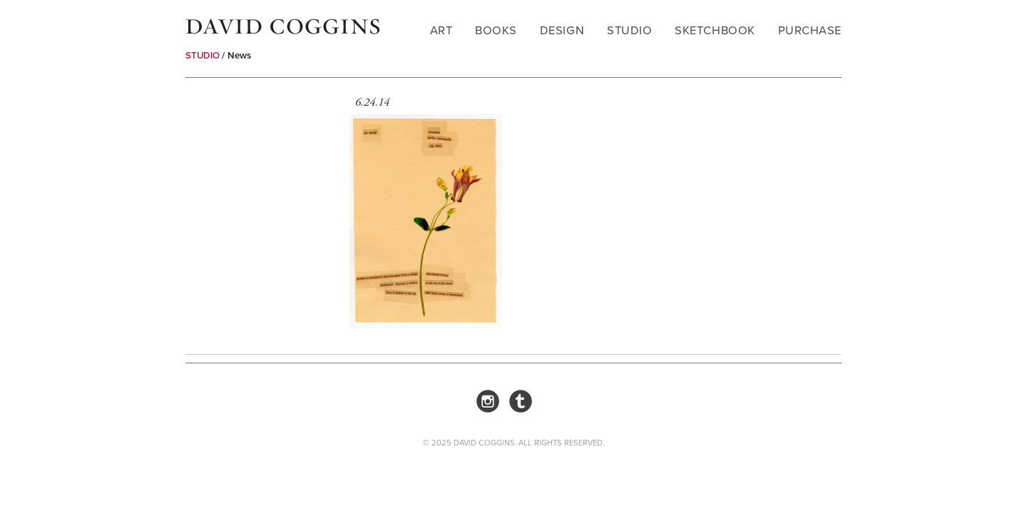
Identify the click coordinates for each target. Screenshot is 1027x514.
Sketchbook (715, 30)
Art (441, 30)
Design (562, 30)
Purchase (810, 30)
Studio (629, 30)
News (240, 55)
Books (496, 30)
